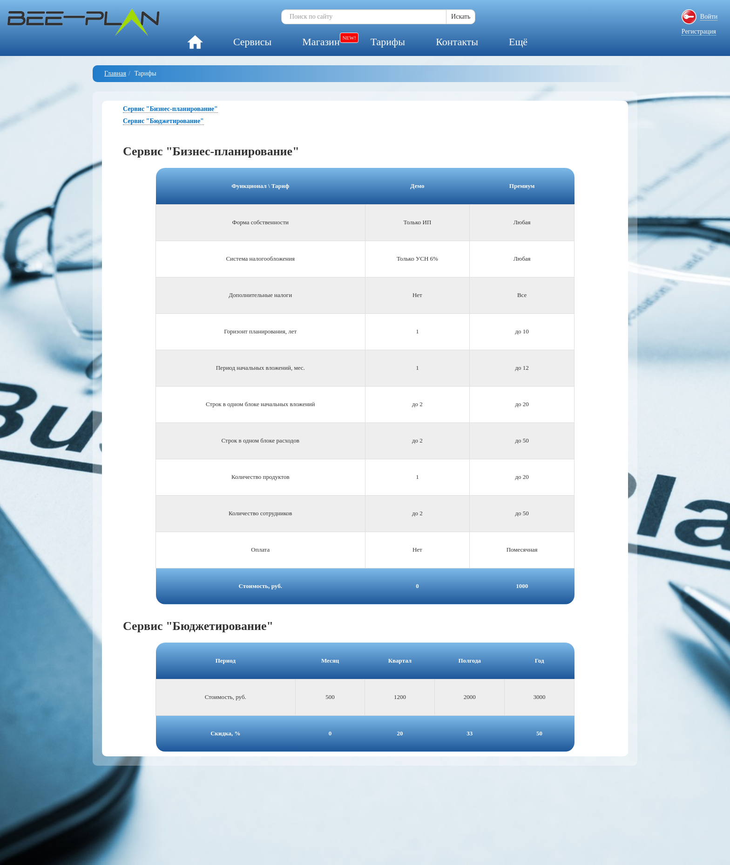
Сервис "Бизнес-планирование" (170, 108)
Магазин (320, 42)
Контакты (457, 42)
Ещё (518, 42)
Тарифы (388, 42)
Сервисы (252, 42)
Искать (460, 16)
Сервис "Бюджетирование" (163, 121)
